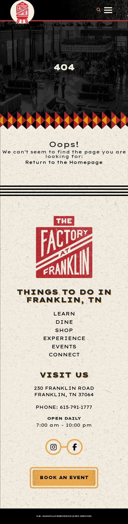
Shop (64, 330)
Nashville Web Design (57, 516)
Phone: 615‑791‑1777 (64, 407)
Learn (64, 314)
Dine (64, 322)
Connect (64, 355)
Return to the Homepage (64, 162)
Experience (64, 338)
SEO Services (83, 516)
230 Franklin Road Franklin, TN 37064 (64, 391)
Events (64, 347)
